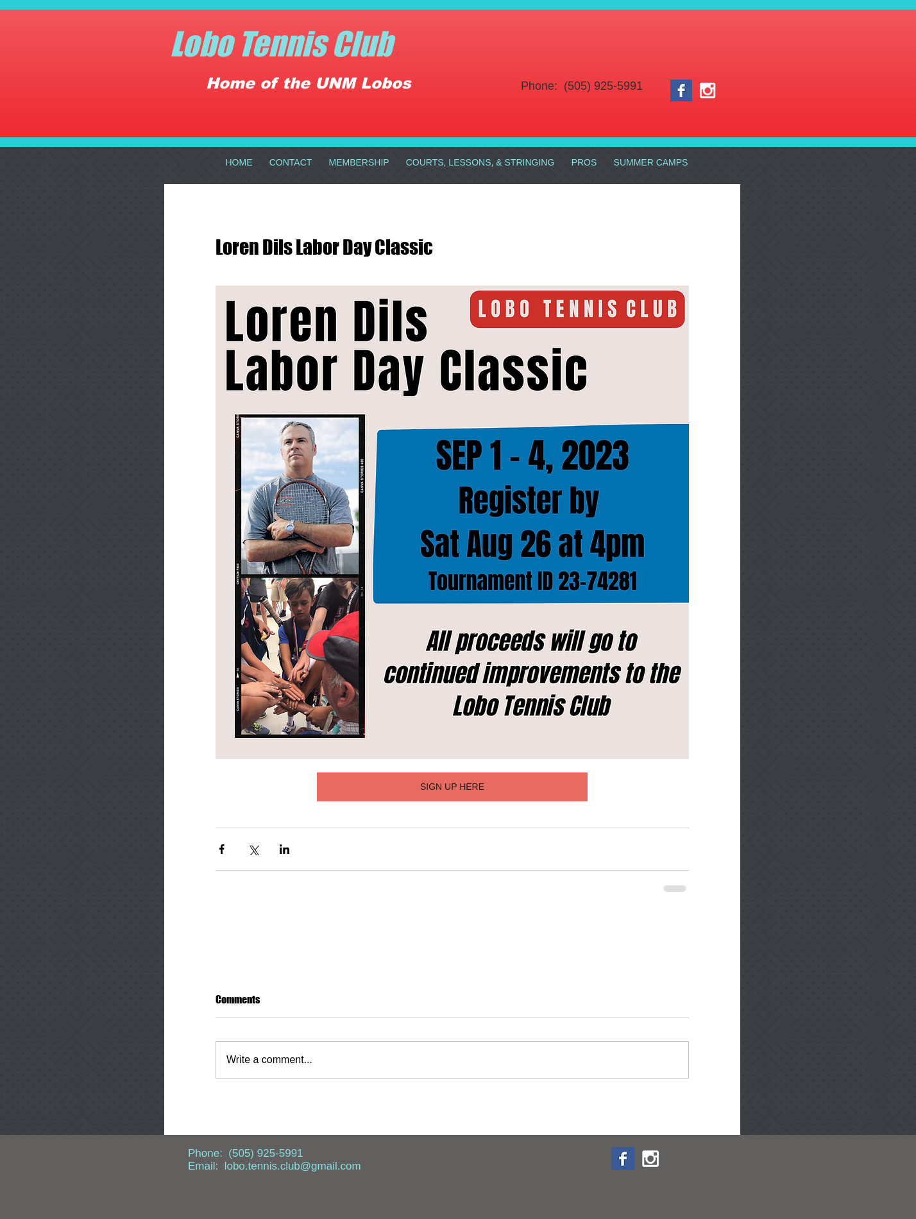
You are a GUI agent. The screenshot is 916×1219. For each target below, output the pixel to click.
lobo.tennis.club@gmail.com (293, 1166)
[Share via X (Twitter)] (253, 849)
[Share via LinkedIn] (284, 849)
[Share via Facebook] (222, 849)
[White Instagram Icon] (707, 90)
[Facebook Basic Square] (681, 90)
